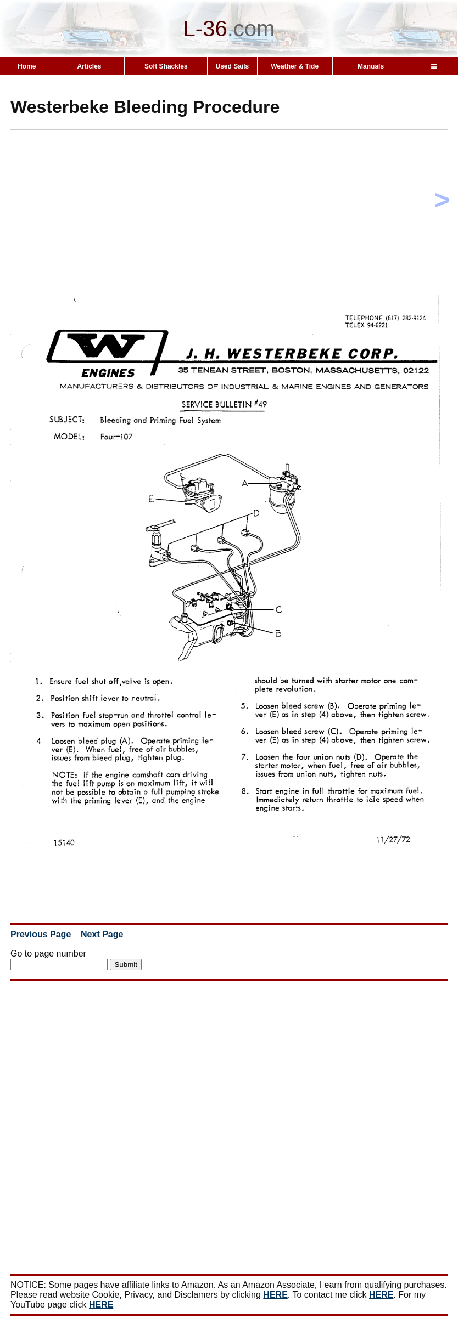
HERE (275, 1294)
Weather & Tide (295, 66)
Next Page (102, 934)
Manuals (371, 66)
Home (27, 66)
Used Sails (232, 66)
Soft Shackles (166, 66)
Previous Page (40, 934)
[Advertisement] (234, 215)
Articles (89, 66)
